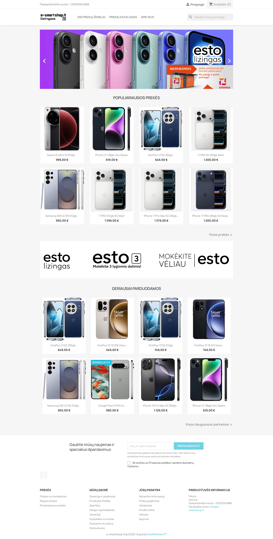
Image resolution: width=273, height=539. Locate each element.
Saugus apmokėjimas (102, 510)
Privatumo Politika (99, 501)
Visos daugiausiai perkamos (209, 425)
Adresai (143, 514)
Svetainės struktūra (101, 523)
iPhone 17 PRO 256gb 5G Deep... (211, 215)
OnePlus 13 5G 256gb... (161, 155)
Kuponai (144, 519)
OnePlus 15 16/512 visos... (209, 345)
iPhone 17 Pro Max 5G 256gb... (161, 215)
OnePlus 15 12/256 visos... (112, 345)
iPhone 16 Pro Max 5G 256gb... (160, 405)
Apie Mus (147, 17)
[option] (136, 59)
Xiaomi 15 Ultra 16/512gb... (62, 155)
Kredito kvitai (146, 510)
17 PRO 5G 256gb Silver (211, 155)
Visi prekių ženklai (91, 17)
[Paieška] (210, 17)
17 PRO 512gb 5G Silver (112, 215)
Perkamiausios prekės (53, 505)
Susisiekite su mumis (101, 519)
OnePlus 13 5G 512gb (161, 345)
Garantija (94, 514)
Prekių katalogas (123, 17)
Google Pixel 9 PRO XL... (112, 405)
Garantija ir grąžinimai (102, 496)
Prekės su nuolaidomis (53, 496)
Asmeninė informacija (152, 496)
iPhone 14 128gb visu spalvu (111, 155)
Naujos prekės (48, 501)
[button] (54, 59)
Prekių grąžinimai (149, 501)
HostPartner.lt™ (157, 534)
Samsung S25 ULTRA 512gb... (62, 215)
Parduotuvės (97, 528)
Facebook (43, 475)
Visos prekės (221, 235)
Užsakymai (145, 505)
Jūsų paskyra (149, 490)
